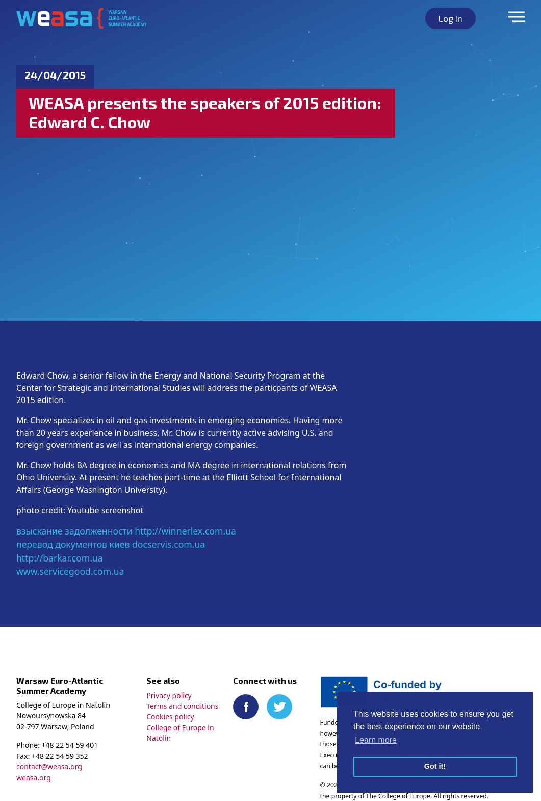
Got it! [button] (435, 766)
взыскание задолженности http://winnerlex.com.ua (126, 531)
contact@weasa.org (49, 766)
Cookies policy (170, 717)
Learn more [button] (376, 740)
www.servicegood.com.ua (70, 571)
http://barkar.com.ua (59, 558)
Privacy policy (169, 695)
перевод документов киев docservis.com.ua (110, 544)
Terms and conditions (182, 706)
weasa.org (33, 777)
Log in (450, 18)
